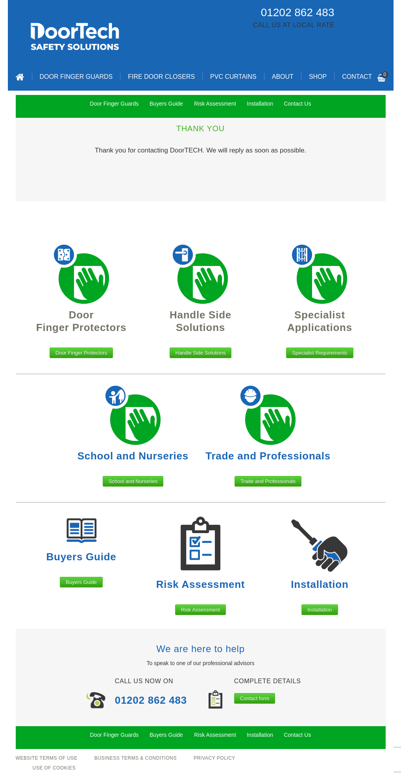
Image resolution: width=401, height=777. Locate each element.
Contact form (254, 698)
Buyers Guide (81, 582)
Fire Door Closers (161, 76)
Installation (319, 610)
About (283, 76)
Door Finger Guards (76, 76)
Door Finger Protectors (81, 353)
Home (20, 77)
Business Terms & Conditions (135, 758)
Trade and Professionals (268, 481)
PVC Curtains (233, 76)
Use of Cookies (54, 768)
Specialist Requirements (319, 353)
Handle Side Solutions (201, 353)
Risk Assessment (200, 610)
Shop (318, 76)
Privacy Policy (214, 758)
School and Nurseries (133, 481)
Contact (357, 76)
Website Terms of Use (47, 758)
